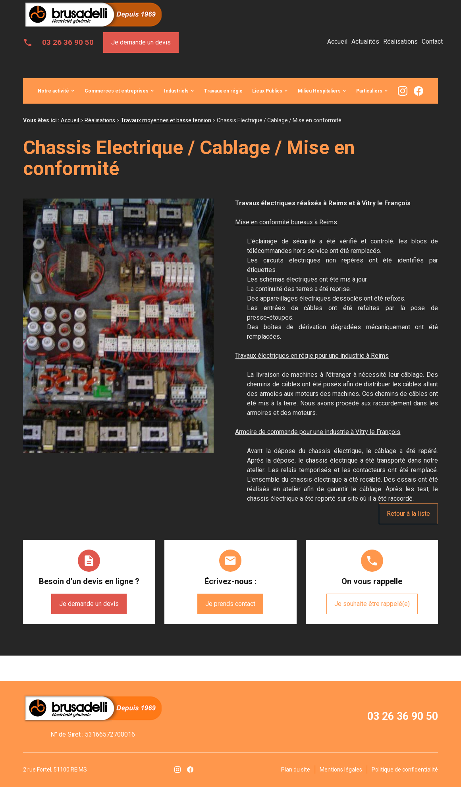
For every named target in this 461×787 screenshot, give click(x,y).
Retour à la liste (408, 513)
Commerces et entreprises (117, 91)
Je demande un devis (141, 42)
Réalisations (400, 41)
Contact (432, 41)
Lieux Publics (267, 91)
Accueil (337, 41)
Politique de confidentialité (405, 769)
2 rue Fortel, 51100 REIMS (55, 769)
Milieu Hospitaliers (319, 91)
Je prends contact (230, 604)
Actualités (365, 41)
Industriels (176, 91)
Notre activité (53, 91)
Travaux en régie (223, 91)
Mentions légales (341, 769)
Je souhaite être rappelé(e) (372, 604)
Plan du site (295, 769)
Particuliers (369, 91)
